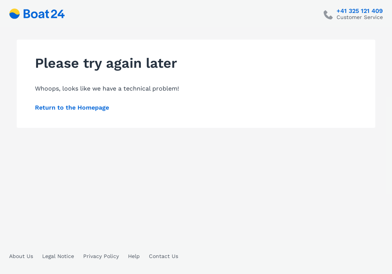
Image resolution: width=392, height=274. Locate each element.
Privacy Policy (101, 256)
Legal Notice (58, 256)
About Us (21, 256)
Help (134, 256)
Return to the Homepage (72, 107)
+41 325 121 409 (360, 11)
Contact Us (163, 256)
